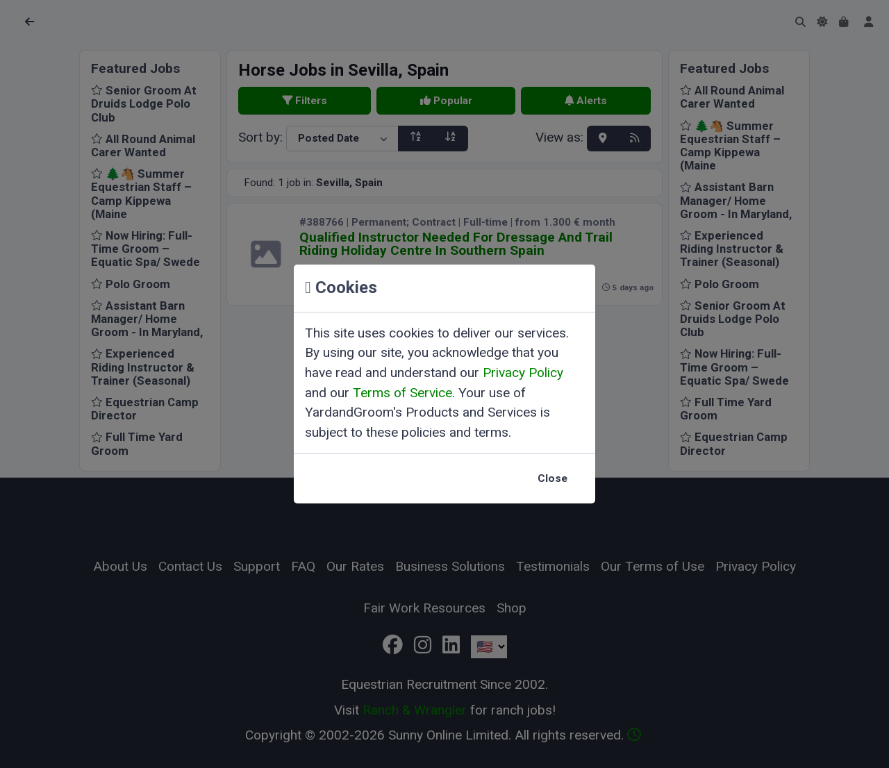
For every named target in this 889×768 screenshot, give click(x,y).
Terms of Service (402, 393)
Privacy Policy (523, 373)
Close (552, 478)
